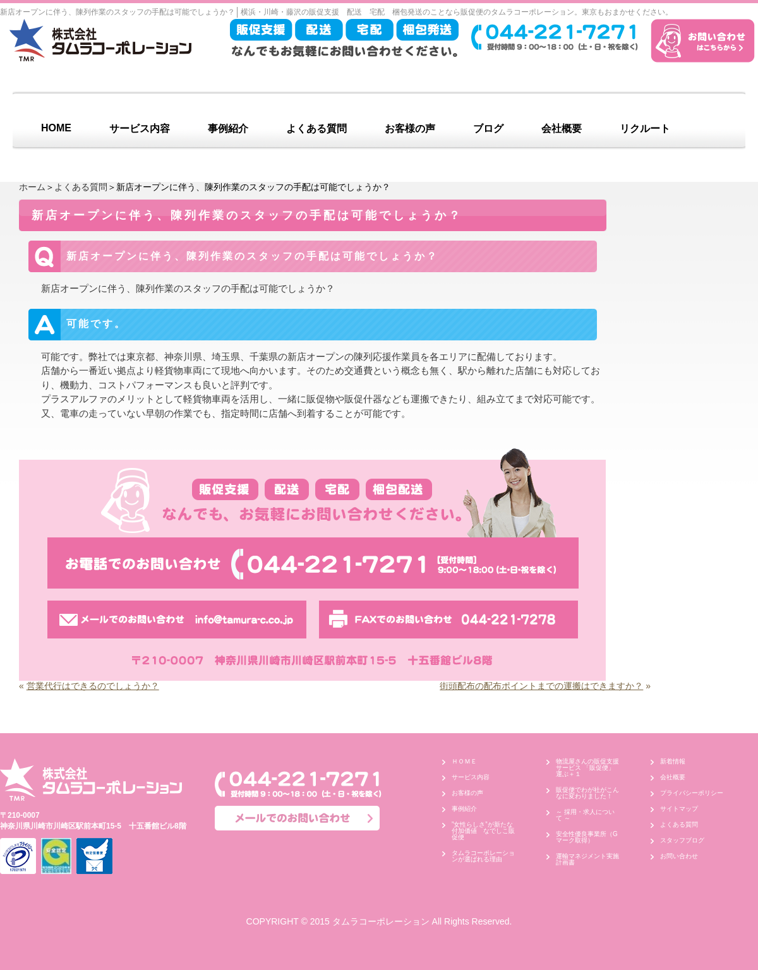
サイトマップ (679, 808)
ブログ (488, 128)
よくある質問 (316, 128)
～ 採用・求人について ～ (585, 815)
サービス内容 (139, 128)
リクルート (645, 128)
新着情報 (672, 761)
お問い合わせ (679, 856)
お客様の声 (410, 128)
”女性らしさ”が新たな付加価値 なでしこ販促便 (483, 831)
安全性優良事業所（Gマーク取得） (587, 837)
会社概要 (561, 128)
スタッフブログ (682, 840)
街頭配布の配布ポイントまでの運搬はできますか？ (541, 686)
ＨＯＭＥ (464, 761)
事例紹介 (228, 128)
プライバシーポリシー (691, 792)
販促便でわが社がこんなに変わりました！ (587, 792)
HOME (56, 128)
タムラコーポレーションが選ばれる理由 (483, 856)
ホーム (32, 187)
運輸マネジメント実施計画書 (587, 859)
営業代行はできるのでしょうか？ (93, 686)
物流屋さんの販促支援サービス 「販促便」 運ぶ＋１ (588, 767)
